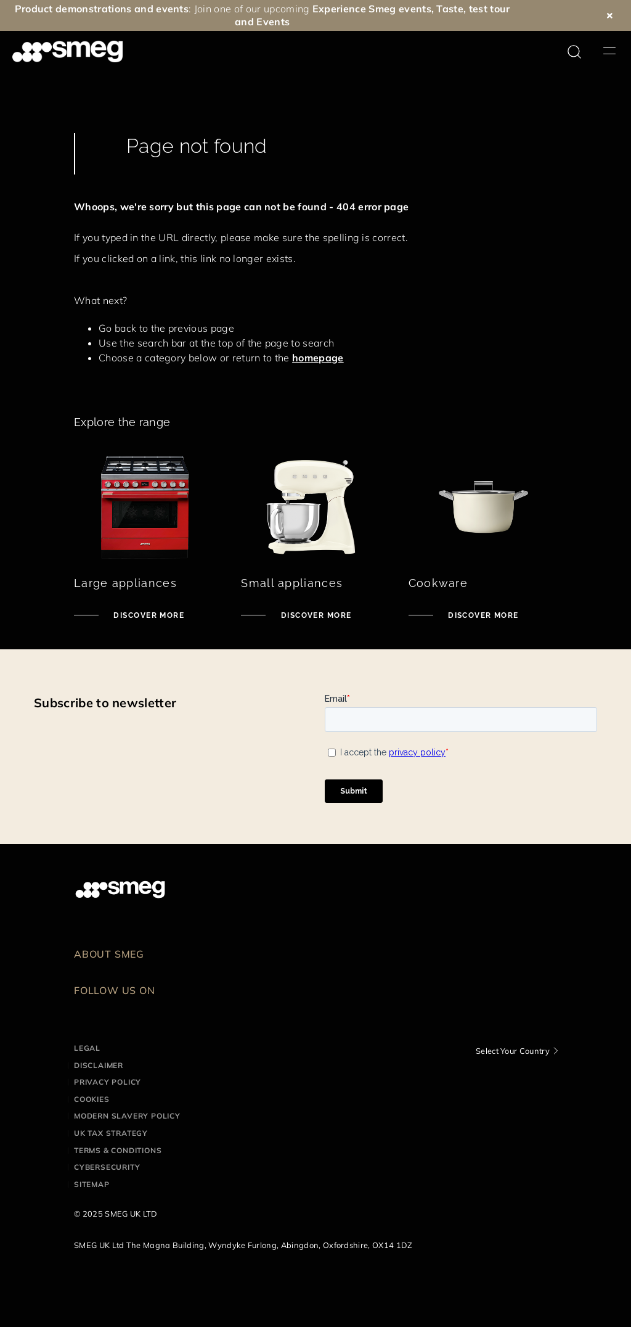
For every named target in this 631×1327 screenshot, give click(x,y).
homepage (318, 357)
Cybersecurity (107, 1167)
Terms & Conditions (117, 1150)
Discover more (147, 615)
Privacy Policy (107, 1082)
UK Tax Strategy (111, 1133)
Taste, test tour (473, 8)
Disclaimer (98, 1065)
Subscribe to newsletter (105, 702)
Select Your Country (513, 1051)
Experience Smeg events (371, 8)
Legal (87, 1048)
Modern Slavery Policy (127, 1115)
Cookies (92, 1099)
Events (273, 21)
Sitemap (92, 1184)
